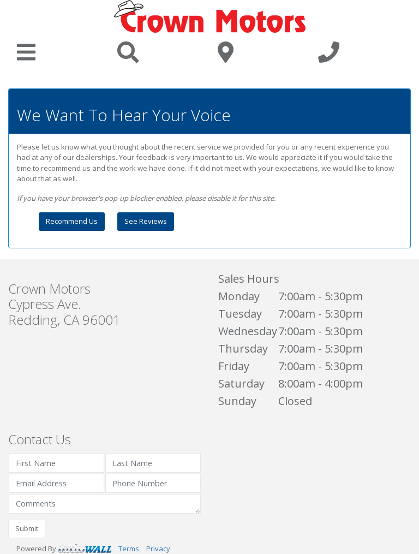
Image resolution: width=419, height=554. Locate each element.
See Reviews (145, 221)
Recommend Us (72, 221)
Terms (128, 548)
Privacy (158, 548)
